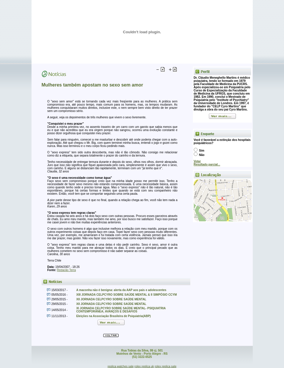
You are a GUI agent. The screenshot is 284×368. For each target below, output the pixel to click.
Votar (197, 161)
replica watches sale (121, 366)
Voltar (111, 335)
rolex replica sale (165, 366)
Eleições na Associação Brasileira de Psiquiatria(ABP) (113, 316)
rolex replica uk (144, 366)
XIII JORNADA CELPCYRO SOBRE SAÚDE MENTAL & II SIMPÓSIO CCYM (126, 294)
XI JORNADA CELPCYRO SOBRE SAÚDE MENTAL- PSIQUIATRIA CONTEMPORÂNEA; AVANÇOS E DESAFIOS (121, 310)
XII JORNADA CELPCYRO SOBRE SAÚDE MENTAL (111, 299)
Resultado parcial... (207, 164)
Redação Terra (66, 270)
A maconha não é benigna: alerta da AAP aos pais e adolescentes (121, 290)
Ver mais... (222, 116)
